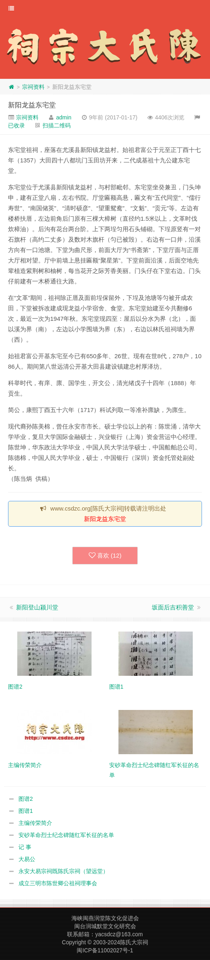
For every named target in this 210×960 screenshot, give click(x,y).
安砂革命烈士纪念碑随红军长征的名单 (66, 835)
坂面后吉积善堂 (173, 607)
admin (63, 117)
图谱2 (25, 799)
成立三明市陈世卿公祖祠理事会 (57, 883)
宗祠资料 (33, 87)
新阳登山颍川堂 (37, 607)
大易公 (26, 859)
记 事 (24, 847)
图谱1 (25, 811)
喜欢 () (105, 555)
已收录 (16, 125)
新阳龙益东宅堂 (32, 105)
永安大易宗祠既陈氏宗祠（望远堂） (63, 871)
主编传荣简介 (35, 823)
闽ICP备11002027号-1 (105, 950)
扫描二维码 (57, 125)
